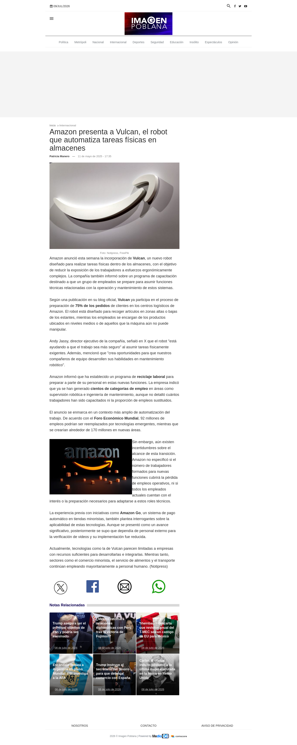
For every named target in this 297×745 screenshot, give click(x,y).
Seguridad (157, 42)
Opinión (233, 42)
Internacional (118, 42)
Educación (176, 42)
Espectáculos (213, 42)
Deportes (138, 42)
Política (63, 42)
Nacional (98, 42)
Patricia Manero (60, 156)
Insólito (194, 42)
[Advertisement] (148, 84)
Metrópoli (80, 42)
